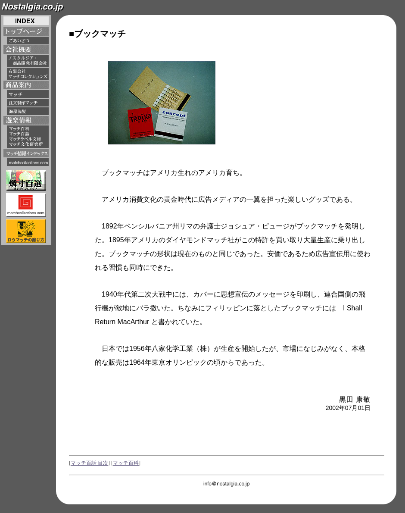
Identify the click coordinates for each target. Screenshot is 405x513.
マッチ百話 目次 (89, 463)
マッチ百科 (126, 463)
